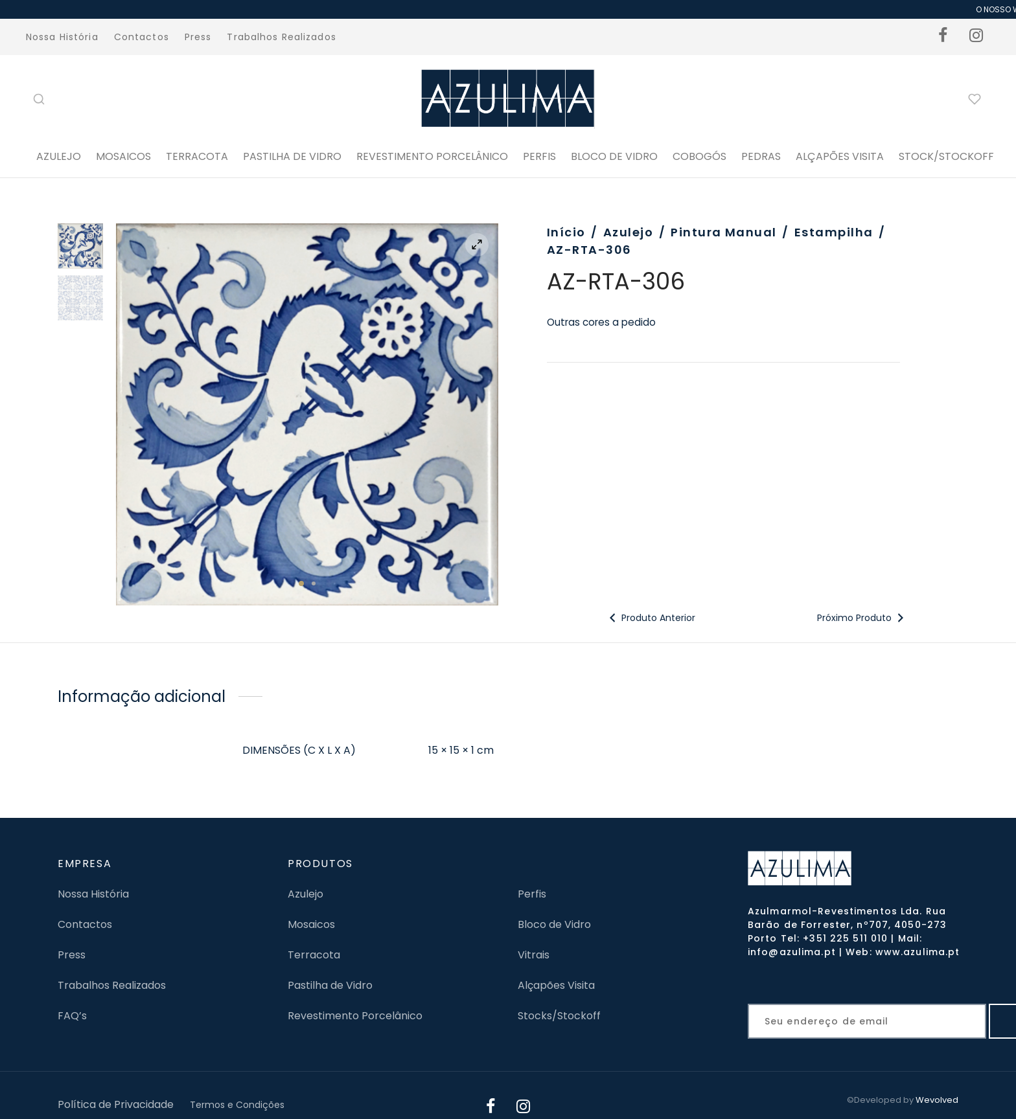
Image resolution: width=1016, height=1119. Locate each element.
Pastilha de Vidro (292, 156)
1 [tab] (301, 583)
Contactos (141, 36)
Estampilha (833, 232)
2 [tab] (314, 583)
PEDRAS (761, 156)
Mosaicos (123, 156)
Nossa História (62, 36)
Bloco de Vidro (554, 924)
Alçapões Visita (556, 985)
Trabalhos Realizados (281, 36)
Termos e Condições (237, 1104)
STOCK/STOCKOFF (946, 156)
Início (566, 232)
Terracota (197, 156)
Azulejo (58, 156)
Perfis (532, 894)
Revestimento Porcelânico (432, 156)
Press (198, 36)
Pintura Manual (723, 232)
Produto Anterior (650, 617)
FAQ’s (72, 1015)
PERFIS (539, 156)
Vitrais (533, 954)
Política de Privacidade (116, 1104)
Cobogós (699, 156)
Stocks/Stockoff (559, 1015)
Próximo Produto (862, 617)
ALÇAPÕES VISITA (840, 156)
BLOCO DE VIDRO (614, 156)
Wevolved (937, 1100)
